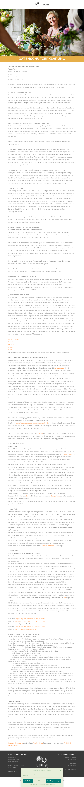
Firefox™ (11, 347)
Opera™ (10, 350)
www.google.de (59, 368)
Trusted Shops (38, 743)
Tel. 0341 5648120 (70, 770)
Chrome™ (11, 344)
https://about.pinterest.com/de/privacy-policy (30, 621)
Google (28, 496)
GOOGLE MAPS (13, 772)
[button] (60, 770)
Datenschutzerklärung (43, 784)
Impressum (52, 784)
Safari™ (10, 342)
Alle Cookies (28, 781)
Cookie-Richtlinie (33, 784)
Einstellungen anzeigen (53, 781)
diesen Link (39, 433)
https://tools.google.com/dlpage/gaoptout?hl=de (32, 423)
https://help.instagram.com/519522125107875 (30, 619)
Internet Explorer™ (14, 339)
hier (19, 407)
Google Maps (55, 496)
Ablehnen (39, 781)
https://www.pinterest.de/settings (25, 629)
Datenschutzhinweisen (48, 546)
